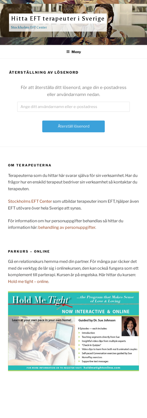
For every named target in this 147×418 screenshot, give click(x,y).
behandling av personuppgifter (66, 227)
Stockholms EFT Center (30, 201)
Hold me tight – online (28, 281)
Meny (73, 52)
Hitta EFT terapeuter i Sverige (58, 18)
